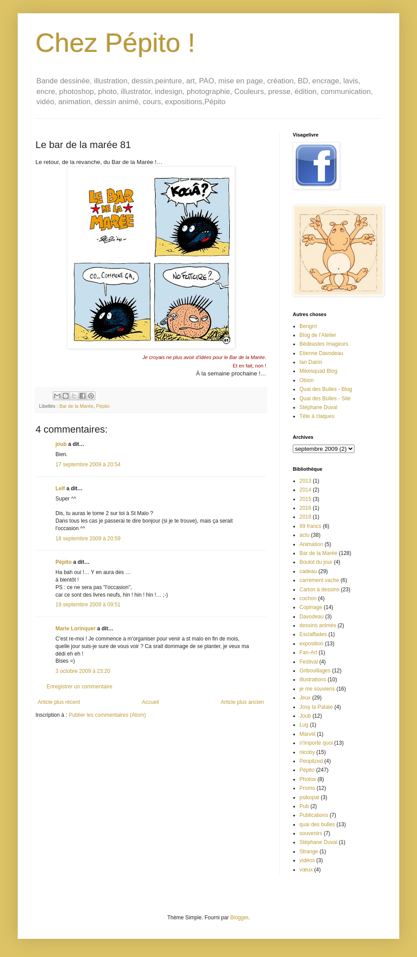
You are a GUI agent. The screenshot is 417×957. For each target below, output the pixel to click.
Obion (306, 380)
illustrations (312, 679)
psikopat (309, 797)
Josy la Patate (316, 707)
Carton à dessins (319, 589)
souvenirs (310, 833)
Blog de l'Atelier (317, 335)
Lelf (60, 488)
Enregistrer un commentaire (79, 687)
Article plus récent (59, 702)
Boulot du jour (315, 562)
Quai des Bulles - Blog (325, 389)
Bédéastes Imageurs (323, 344)
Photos (307, 779)
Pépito (103, 406)
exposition (311, 644)
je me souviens (317, 689)
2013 (305, 481)
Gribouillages (314, 671)
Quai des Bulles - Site (324, 398)
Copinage (310, 607)
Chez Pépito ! (115, 43)
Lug (303, 725)
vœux (306, 870)
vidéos (307, 860)
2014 (305, 490)
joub (61, 444)
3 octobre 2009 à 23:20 (82, 671)
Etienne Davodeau (321, 353)
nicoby (307, 752)
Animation (311, 544)
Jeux (305, 698)
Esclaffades (313, 634)
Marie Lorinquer (75, 628)
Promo (307, 788)
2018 (305, 517)
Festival (308, 662)
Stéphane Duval (318, 407)
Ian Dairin (310, 362)
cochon (308, 598)
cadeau (308, 571)
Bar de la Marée (76, 406)
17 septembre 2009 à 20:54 (88, 464)
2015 (305, 499)
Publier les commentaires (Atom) (107, 715)
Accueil (150, 702)
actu (304, 535)
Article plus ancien (242, 702)
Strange (308, 851)
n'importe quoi (316, 743)
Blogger (239, 917)
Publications (313, 815)
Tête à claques (316, 416)
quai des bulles (317, 824)
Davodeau (311, 616)
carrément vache (319, 580)
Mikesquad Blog (318, 371)
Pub (304, 806)
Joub (305, 716)
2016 (305, 508)
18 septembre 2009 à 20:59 (88, 538)
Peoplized (311, 761)
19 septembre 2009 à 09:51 (88, 605)
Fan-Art (308, 652)
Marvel (307, 734)
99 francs (310, 526)
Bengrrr (308, 326)
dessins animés (317, 625)
